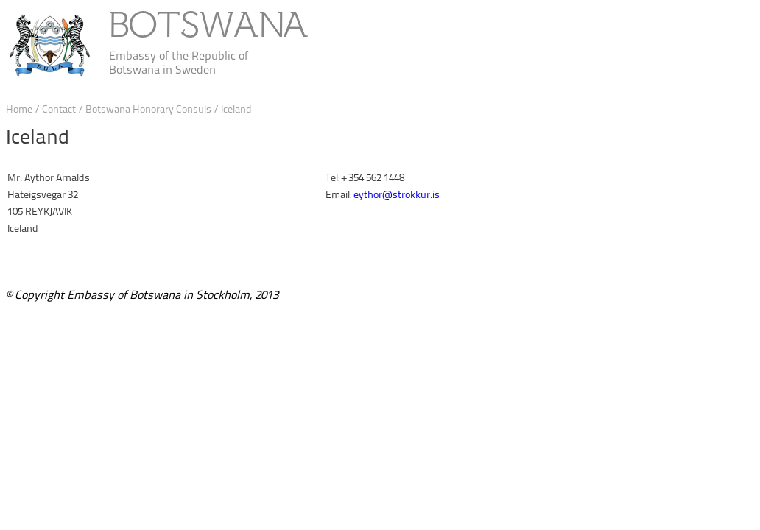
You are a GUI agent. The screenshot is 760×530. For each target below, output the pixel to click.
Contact (60, 109)
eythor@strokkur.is (396, 194)
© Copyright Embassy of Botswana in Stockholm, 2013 (142, 295)
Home (19, 109)
